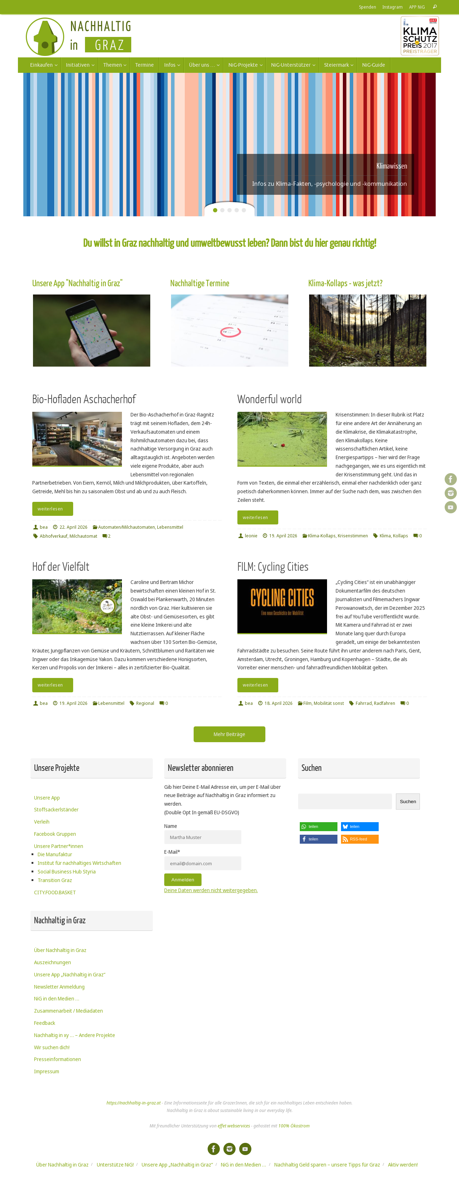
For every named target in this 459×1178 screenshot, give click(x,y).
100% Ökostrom (293, 1126)
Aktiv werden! (403, 1164)
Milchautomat (83, 536)
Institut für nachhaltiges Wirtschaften (79, 862)
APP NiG (417, 7)
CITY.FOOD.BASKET (55, 892)
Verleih (41, 821)
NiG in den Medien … (56, 998)
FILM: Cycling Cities (273, 567)
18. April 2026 (279, 703)
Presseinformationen (57, 1059)
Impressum (46, 1071)
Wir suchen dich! (52, 1047)
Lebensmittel (170, 527)
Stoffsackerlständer (56, 809)
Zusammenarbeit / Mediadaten (68, 1010)
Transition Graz (55, 880)
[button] (318, 826)
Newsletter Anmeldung (59, 986)
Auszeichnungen (52, 962)
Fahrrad (364, 703)
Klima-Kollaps (322, 536)
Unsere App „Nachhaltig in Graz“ (69, 974)
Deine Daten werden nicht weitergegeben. (211, 890)
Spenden (367, 7)
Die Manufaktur (55, 854)
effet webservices (234, 1126)
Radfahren (384, 703)
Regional (145, 703)
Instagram (393, 7)
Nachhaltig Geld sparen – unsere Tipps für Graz (327, 1164)
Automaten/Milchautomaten (126, 527)
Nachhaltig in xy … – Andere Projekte (74, 1035)
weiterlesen (54, 509)
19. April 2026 (283, 536)
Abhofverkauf (53, 536)
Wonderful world (269, 399)
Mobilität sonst (329, 703)
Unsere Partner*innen (58, 846)
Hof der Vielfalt (60, 567)
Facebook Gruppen (55, 833)
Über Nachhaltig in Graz (60, 950)
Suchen (408, 801)
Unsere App (47, 797)
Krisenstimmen (353, 536)
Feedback (44, 1022)
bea (44, 527)
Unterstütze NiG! (115, 1164)
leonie (251, 536)
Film (307, 703)
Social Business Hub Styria (67, 871)
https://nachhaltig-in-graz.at (134, 1103)
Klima (385, 536)
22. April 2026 (73, 527)
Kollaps (400, 536)
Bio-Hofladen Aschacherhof (83, 399)
